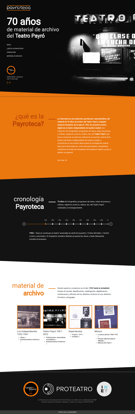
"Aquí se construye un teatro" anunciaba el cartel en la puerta (60, 233)
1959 (94, 220)
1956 (73, 220)
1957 (80, 220)
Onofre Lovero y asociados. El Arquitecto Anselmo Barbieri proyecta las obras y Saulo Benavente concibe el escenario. (69, 236)
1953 (52, 220)
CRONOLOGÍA (11, 52)
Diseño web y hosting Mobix (68, 412)
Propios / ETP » (77, 335)
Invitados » (76, 337)
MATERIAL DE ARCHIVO (14, 56)
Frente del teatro (94, 233)
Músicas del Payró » (105, 343)
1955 (66, 220)
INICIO (9, 45)
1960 (101, 220)
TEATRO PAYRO (11, 77)
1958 (87, 220)
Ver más (62, 160)
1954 (59, 220)
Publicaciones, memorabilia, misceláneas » (56, 338)
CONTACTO (19, 77)
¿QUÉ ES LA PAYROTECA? (15, 49)
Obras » (23, 337)
